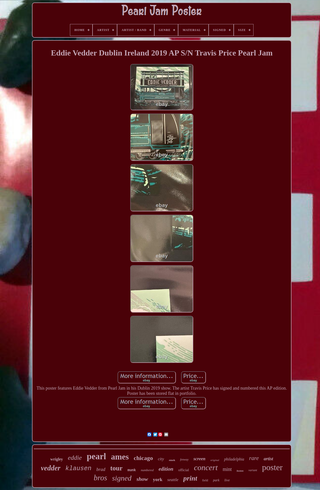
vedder (51, 468)
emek (172, 460)
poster (272, 467)
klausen (78, 468)
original (214, 460)
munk (132, 470)
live (227, 480)
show (142, 479)
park (216, 480)
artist (268, 458)
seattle (172, 479)
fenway (184, 459)
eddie (75, 457)
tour (116, 468)
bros (100, 477)
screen (199, 458)
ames (120, 456)
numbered (147, 470)
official (183, 470)
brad (100, 469)
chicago (143, 458)
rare (254, 458)
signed (121, 478)
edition (166, 469)
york (157, 479)
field (205, 480)
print (190, 478)
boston (240, 470)
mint (227, 469)
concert (206, 467)
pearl (96, 456)
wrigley (56, 459)
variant (253, 470)
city (161, 459)
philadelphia (234, 459)
